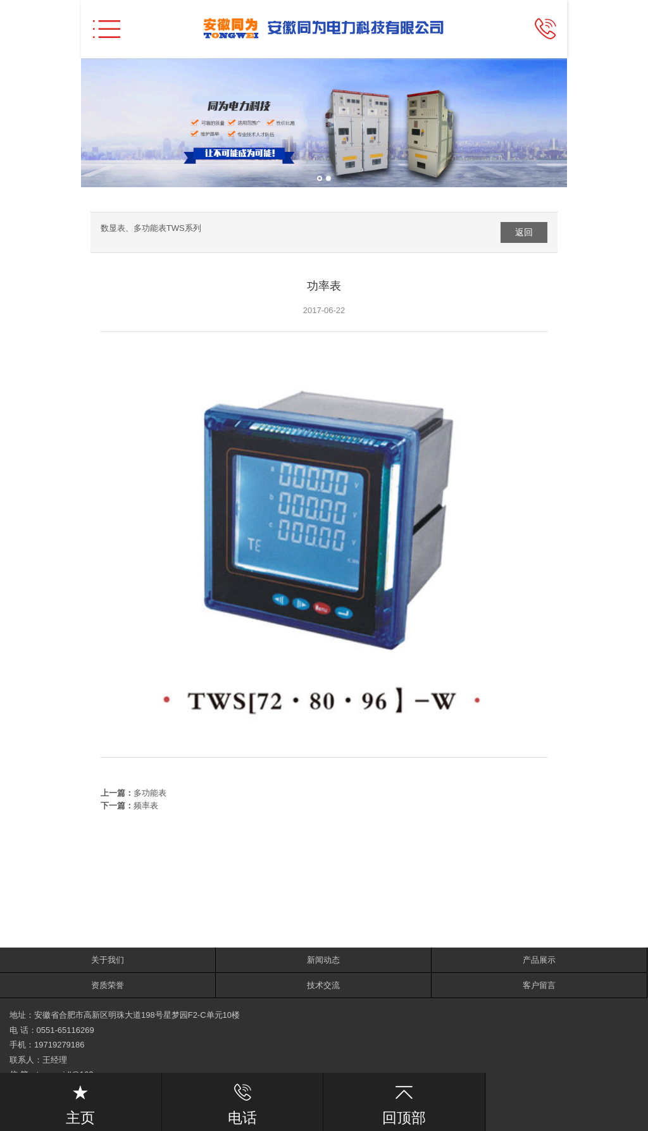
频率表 (146, 805)
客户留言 (539, 985)
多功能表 (150, 793)
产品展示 (539, 960)
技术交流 (323, 985)
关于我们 (107, 960)
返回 (524, 232)
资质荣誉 (107, 985)
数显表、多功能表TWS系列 (151, 228)
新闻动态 (323, 960)
